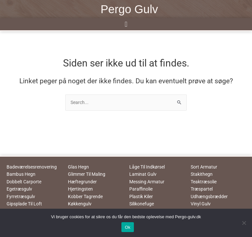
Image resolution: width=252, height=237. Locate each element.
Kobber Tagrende (85, 196)
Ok (127, 227)
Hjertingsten (80, 189)
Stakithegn (202, 174)
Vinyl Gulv (201, 203)
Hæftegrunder (82, 181)
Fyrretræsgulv (21, 196)
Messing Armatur (146, 181)
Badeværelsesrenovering (32, 167)
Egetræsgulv (19, 189)
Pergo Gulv (129, 9)
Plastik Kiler (141, 196)
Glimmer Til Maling (86, 174)
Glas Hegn (78, 167)
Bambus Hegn (21, 174)
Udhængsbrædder (209, 196)
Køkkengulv (80, 203)
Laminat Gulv (143, 174)
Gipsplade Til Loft (24, 203)
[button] (126, 24)
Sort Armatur (204, 167)
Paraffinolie (141, 189)
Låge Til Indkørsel (147, 167)
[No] (244, 223)
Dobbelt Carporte (24, 181)
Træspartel (202, 189)
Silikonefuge (141, 203)
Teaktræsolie (204, 181)
